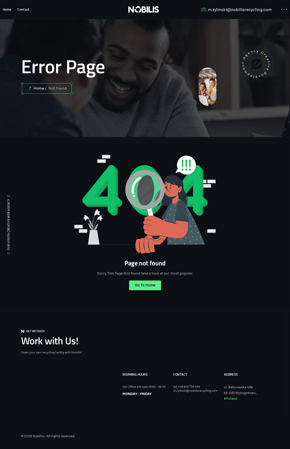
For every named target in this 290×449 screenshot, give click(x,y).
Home (39, 88)
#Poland (230, 399)
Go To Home (145, 290)
